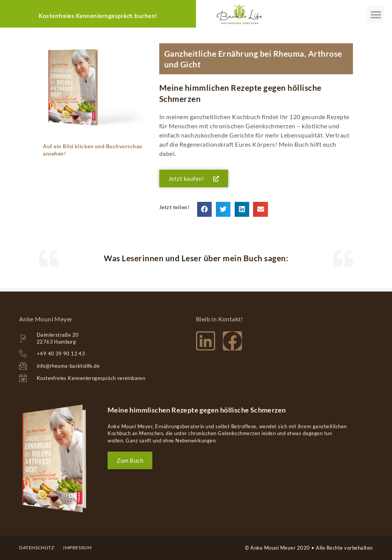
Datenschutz (36, 547)
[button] (375, 14)
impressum (77, 547)
